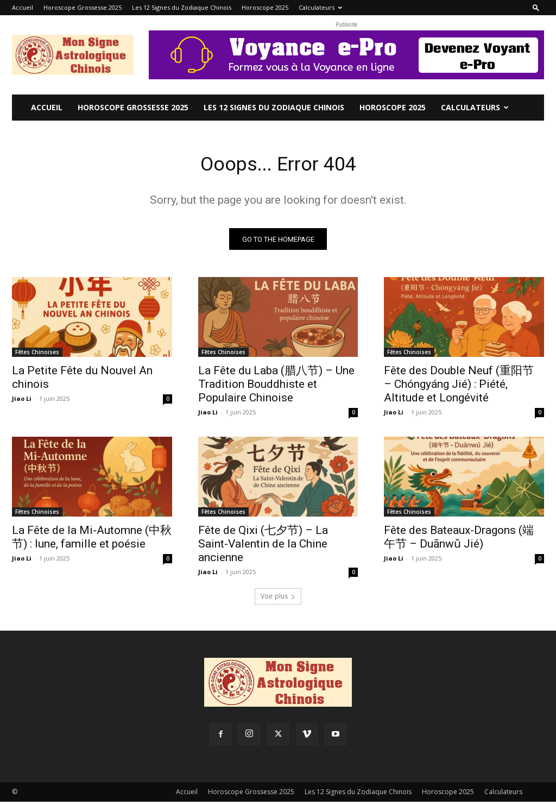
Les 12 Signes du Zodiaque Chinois (181, 7)
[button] (536, 7)
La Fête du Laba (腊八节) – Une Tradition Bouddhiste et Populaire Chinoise (276, 387)
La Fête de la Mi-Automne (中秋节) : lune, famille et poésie (92, 540)
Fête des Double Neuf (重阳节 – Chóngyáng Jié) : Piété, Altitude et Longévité (459, 387)
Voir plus (278, 599)
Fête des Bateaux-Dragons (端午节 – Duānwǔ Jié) (459, 540)
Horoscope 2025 (265, 7)
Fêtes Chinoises (37, 355)
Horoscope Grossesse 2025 (82, 7)
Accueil (22, 7)
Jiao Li (21, 402)
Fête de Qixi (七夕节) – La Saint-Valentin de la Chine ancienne (263, 547)
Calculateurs (320, 7)
